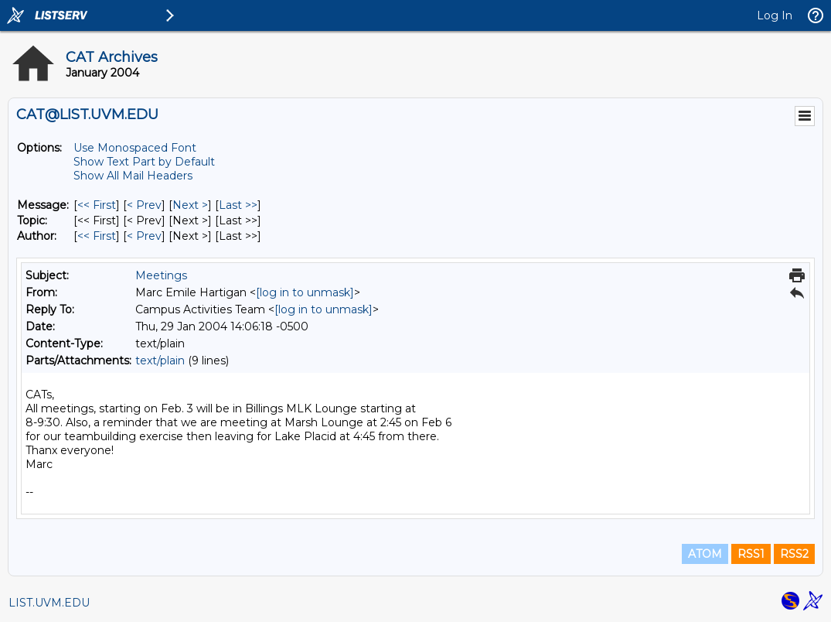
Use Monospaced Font (134, 148)
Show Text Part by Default (144, 162)
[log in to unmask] (305, 292)
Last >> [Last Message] (238, 205)
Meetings (161, 275)
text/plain (160, 360)
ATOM (705, 554)
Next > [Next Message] (190, 205)
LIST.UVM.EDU (49, 603)
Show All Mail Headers (132, 176)
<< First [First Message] (96, 205)
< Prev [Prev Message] (144, 205)
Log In (774, 15)
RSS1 (751, 554)
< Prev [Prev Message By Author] (144, 236)
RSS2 (794, 554)
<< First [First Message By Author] (96, 236)
